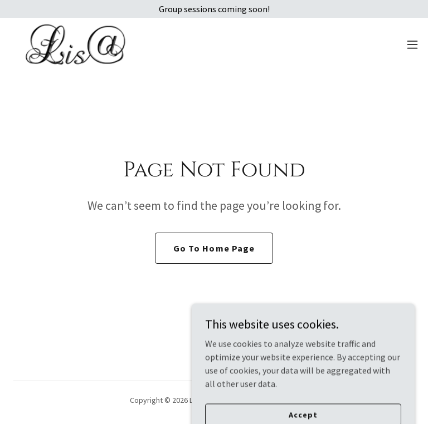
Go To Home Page (213, 248)
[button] (412, 44)
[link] (75, 44)
